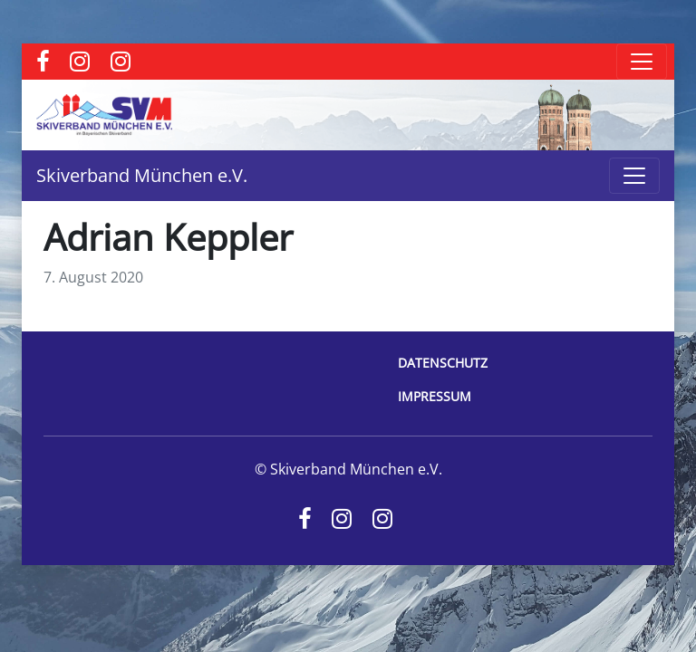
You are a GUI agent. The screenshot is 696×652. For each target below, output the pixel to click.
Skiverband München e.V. (141, 175)
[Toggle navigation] (641, 61)
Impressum (434, 396)
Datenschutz (443, 362)
